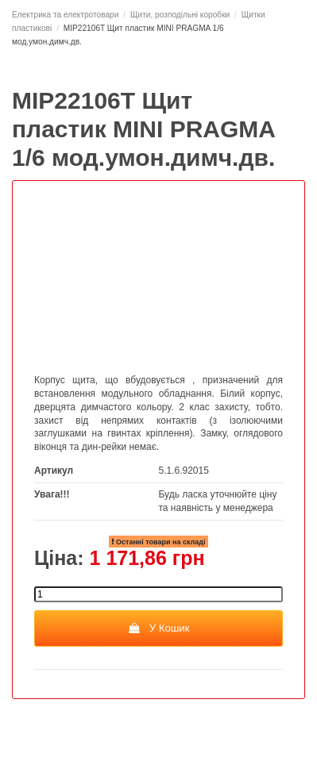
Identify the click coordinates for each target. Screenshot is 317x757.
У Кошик (158, 628)
